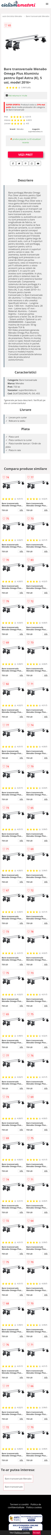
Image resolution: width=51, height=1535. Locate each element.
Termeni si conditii (19, 1504)
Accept (36, 1532)
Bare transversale (14, 1486)
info (21, 510)
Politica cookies (34, 1507)
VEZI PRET (25, 155)
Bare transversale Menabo (37, 16)
